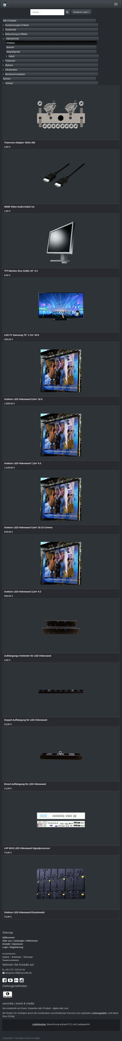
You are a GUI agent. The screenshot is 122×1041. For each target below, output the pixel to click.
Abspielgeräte (13, 52)
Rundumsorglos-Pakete (17, 25)
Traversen (10, 60)
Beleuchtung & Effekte (16, 34)
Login (5, 947)
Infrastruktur (11, 69)
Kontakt (6, 944)
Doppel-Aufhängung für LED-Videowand (25, 720)
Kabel (11, 56)
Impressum (17, 944)
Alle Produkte (9, 20)
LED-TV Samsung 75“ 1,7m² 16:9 (21, 335)
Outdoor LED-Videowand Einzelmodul (24, 912)
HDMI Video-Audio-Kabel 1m (19, 206)
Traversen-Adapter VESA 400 (19, 142)
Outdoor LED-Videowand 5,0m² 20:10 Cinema (28, 527)
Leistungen (18, 940)
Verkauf (9, 83)
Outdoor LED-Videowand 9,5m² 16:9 (23, 399)
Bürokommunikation (15, 74)
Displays (10, 43)
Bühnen (9, 65)
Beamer (10, 47)
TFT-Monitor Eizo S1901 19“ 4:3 (21, 271)
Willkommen (8, 937)
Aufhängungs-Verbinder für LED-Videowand (27, 655)
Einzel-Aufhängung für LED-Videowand (25, 784)
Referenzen (32, 940)
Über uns (7, 940)
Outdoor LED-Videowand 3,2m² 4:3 (22, 591)
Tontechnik (10, 29)
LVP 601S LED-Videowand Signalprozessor (27, 848)
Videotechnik (12, 38)
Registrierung (16, 947)
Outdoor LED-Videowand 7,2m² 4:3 (22, 463)
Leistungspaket (99, 1013)
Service (7, 78)
